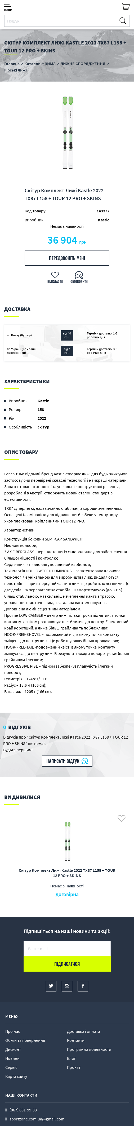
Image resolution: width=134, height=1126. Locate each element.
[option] (67, 134)
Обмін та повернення (25, 1040)
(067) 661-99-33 (23, 1109)
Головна (12, 63)
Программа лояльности (89, 1049)
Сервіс (11, 1067)
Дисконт (13, 1049)
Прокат (74, 1067)
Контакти (75, 1040)
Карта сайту (16, 1076)
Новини (12, 1058)
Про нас (12, 1031)
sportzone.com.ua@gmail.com (37, 1118)
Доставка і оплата (83, 1031)
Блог (71, 1058)
